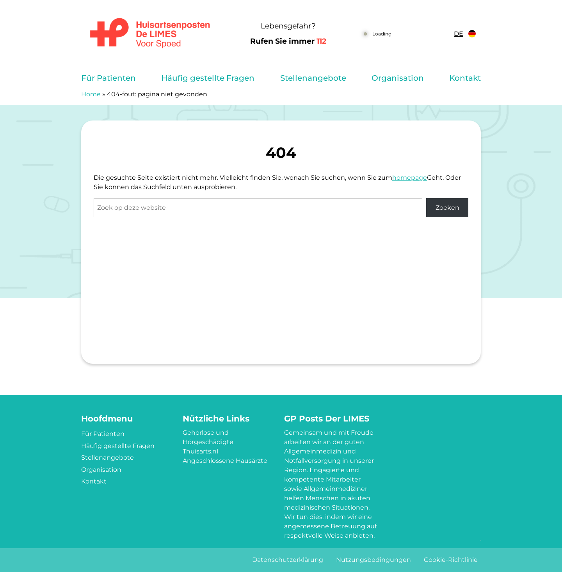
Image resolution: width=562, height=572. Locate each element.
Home (91, 94)
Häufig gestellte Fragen (207, 78)
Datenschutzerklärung (287, 559)
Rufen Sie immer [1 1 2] (288, 41)
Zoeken (447, 207)
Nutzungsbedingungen (373, 559)
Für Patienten (108, 78)
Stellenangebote (313, 78)
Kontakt (465, 78)
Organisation (398, 78)
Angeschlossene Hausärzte (225, 460)
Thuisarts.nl (200, 451)
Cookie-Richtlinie (451, 559)
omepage (412, 177)
